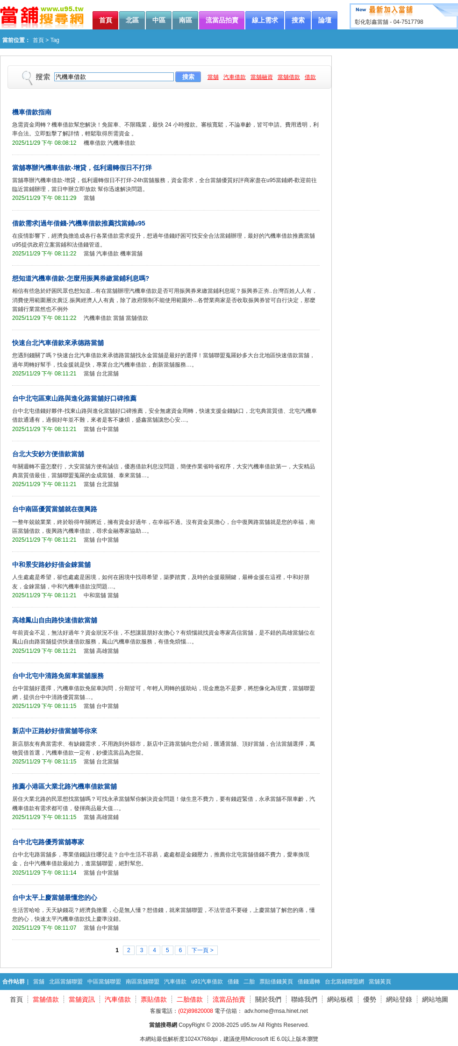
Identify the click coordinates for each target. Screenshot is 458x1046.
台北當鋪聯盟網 (344, 981)
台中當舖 (107, 429)
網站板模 (340, 999)
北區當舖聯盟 (66, 981)
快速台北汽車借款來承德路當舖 (58, 342)
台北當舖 (107, 373)
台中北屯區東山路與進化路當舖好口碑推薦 (74, 398)
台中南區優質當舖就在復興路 (54, 509)
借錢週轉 (309, 981)
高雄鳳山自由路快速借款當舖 (54, 620)
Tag (54, 40)
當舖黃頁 (380, 981)
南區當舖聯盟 (142, 981)
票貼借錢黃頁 (276, 981)
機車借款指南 (31, 112)
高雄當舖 (107, 651)
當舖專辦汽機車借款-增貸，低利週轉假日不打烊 (82, 167)
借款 (310, 77)
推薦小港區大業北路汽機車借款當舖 (64, 786)
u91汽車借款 (207, 981)
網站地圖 (435, 999)
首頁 (38, 40)
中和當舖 (95, 595)
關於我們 (268, 999)
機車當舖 (131, 253)
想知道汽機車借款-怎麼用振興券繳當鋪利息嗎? (80, 278)
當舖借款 (289, 77)
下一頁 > (202, 950)
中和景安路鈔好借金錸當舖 (51, 564)
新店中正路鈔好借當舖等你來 (54, 731)
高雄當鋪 (107, 817)
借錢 (233, 981)
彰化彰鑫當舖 (371, 22)
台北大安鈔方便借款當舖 (48, 454)
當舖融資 (261, 77)
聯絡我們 (304, 999)
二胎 (249, 981)
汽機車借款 (121, 143)
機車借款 (95, 143)
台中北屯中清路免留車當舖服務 (58, 675)
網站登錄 (399, 999)
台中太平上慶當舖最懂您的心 (54, 897)
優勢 (369, 999)
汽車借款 (234, 77)
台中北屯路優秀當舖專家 (48, 842)
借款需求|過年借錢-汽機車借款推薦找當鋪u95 (78, 223)
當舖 (213, 77)
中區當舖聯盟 (104, 981)
